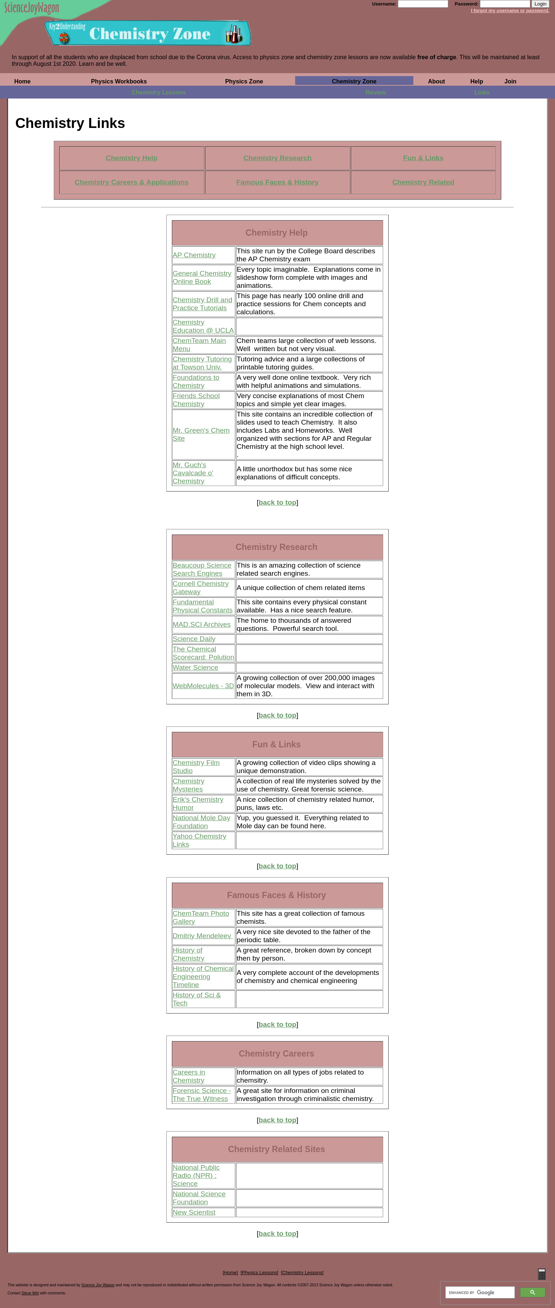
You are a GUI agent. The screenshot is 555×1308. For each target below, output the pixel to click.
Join (511, 81)
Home (22, 81)
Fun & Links (423, 158)
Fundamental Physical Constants (203, 606)
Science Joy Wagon (97, 1285)
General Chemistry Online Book (202, 277)
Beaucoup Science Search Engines (202, 569)
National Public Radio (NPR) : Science (196, 1175)
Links (482, 92)
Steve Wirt (30, 1293)
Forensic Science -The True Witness (202, 1094)
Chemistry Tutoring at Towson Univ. (202, 363)
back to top (277, 502)
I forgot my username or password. (510, 10)
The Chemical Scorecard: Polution (203, 653)
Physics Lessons (259, 1272)
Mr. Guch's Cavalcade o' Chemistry (193, 473)
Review (376, 92)
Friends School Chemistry (196, 400)
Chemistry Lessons (159, 92)
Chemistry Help (132, 158)
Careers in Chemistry (189, 1076)
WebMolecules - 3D (203, 686)
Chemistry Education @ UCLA (203, 326)
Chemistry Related (423, 182)
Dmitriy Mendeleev (203, 936)
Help (476, 81)
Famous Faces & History (277, 182)
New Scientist (194, 1212)
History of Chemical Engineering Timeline (203, 977)
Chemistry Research (277, 158)
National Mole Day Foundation (201, 822)
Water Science (195, 667)
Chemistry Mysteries (188, 785)
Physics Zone (244, 81)
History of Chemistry (188, 954)
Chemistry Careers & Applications (132, 182)
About (436, 81)
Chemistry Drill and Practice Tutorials (202, 304)
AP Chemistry (194, 255)
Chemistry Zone (354, 81)
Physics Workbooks (119, 81)
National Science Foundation (199, 1198)
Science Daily (194, 639)
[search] (479, 1292)
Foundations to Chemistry (196, 381)
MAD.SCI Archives (202, 624)
